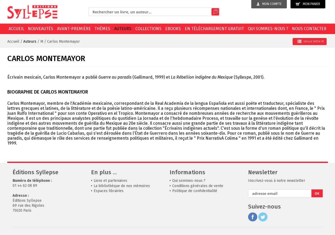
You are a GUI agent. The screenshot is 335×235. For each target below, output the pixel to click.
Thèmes (102, 28)
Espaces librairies (109, 191)
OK (317, 193)
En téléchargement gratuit (214, 28)
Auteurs (122, 28)
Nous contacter (309, 28)
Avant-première (74, 28)
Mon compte (269, 4)
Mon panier (308, 4)
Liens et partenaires (110, 180)
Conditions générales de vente (197, 186)
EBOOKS (173, 28)
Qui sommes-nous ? (268, 28)
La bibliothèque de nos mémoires (122, 186)
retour (310, 41)
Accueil (16, 28)
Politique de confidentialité (194, 191)
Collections (148, 28)
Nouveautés (40, 28)
